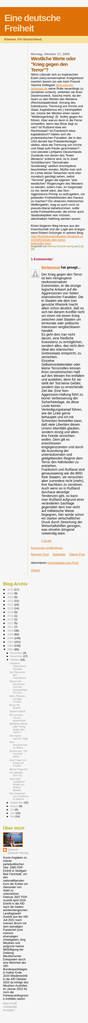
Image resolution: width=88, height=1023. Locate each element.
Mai (12, 816)
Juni (13, 813)
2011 (10, 626)
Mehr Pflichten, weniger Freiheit (17, 699)
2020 (10, 608)
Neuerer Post (40, 554)
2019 (10, 612)
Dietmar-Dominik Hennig (18, 851)
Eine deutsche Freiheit (32, 23)
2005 (10, 649)
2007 (10, 641)
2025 (10, 589)
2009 (10, 634)
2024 (10, 593)
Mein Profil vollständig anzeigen (10, 1007)
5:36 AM (46, 540)
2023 (10, 597)
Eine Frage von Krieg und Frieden (17, 763)
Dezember (16, 653)
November (16, 656)
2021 (10, 604)
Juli (12, 809)
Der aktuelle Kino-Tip (16, 774)
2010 (10, 630)
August (14, 806)
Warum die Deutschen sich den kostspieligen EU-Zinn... (18, 687)
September (17, 802)
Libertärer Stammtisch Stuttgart (17, 666)
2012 (10, 623)
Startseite (59, 554)
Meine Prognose (18, 769)
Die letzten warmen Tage (18, 737)
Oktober (15, 659)
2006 (10, 645)
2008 (10, 638)
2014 (10, 615)
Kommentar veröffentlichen (47, 547)
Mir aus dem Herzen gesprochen (17, 717)
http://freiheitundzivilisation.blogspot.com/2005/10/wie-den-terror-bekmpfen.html (57, 240)
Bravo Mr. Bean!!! (15, 706)
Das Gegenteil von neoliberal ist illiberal (18, 796)
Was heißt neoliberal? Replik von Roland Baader (17, 784)
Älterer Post (77, 554)
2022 (10, 600)
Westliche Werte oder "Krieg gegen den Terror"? (18, 728)
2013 (10, 619)
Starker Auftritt (17, 711)
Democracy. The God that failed (18, 754)
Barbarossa (51, 267)
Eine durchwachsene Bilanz (18, 745)
